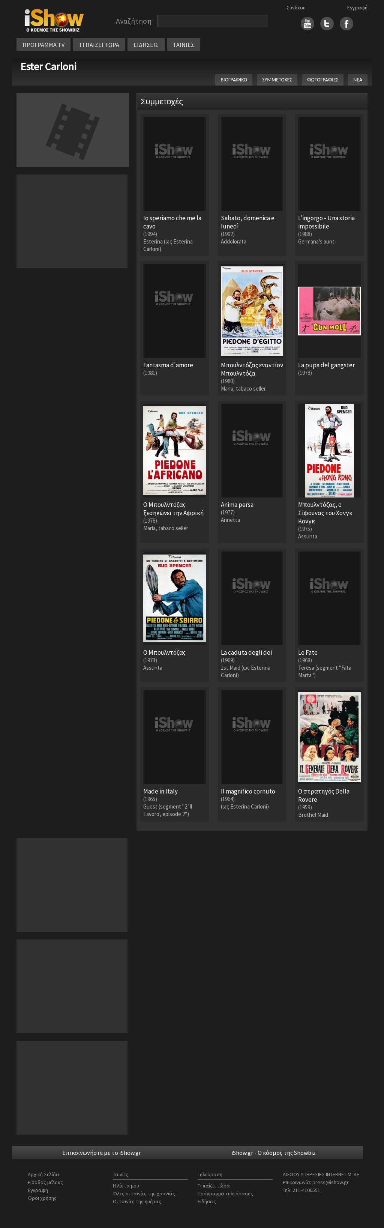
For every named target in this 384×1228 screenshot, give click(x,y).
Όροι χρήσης (42, 1198)
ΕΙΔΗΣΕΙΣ (146, 44)
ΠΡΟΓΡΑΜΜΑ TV (43, 44)
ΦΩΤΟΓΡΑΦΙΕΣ (322, 80)
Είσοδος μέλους (45, 1182)
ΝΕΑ (357, 80)
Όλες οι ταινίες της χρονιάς (144, 1193)
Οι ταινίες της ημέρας (137, 1201)
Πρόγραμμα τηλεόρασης (225, 1193)
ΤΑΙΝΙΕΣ (183, 44)
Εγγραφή (357, 7)
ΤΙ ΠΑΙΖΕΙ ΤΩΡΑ (99, 44)
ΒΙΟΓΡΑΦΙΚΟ (233, 80)
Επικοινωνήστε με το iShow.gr (101, 1152)
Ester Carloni (48, 66)
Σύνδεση (296, 7)
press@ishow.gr (330, 1182)
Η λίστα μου (126, 1185)
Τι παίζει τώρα (214, 1185)
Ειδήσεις (207, 1201)
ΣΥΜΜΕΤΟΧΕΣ (277, 80)
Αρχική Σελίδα (43, 1174)
